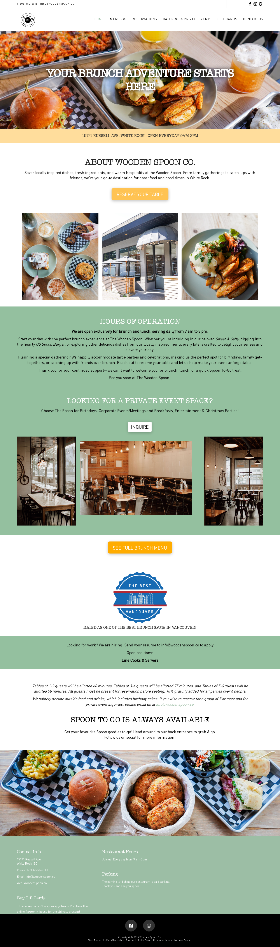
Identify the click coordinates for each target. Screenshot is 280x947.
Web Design (95, 940)
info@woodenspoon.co (57, 3)
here (28, 911)
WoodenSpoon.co (35, 883)
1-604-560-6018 (27, 3)
